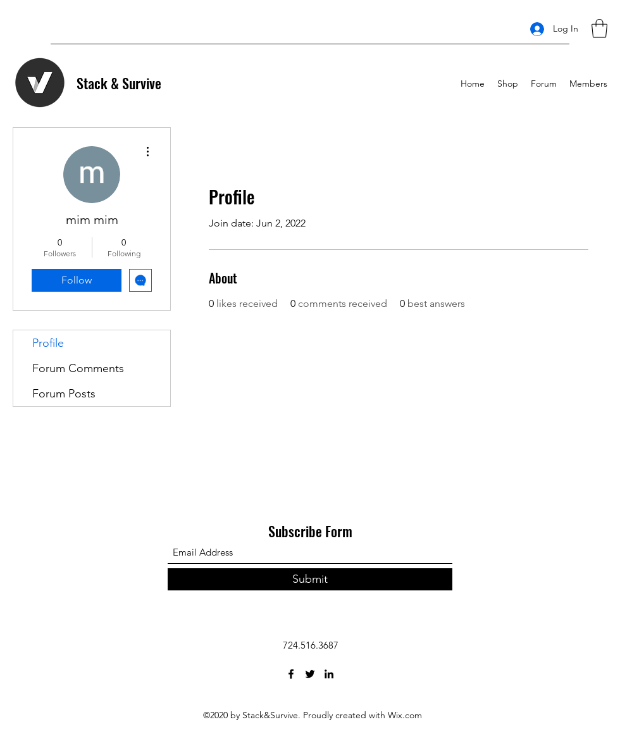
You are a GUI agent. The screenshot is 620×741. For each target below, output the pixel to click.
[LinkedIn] (329, 674)
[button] (599, 28)
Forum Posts (64, 394)
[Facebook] (291, 674)
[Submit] (310, 579)
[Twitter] (310, 674)
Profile (48, 343)
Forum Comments (78, 368)
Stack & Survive (119, 83)
